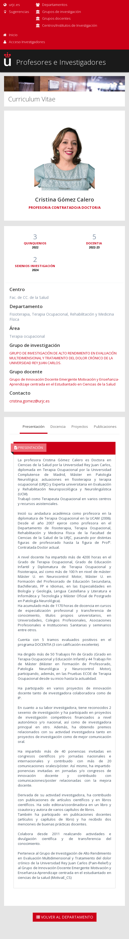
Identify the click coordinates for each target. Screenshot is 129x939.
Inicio (13, 34)
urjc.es (11, 4)
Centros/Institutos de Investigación (69, 25)
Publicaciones (105, 426)
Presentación (34, 426)
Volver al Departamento (64, 917)
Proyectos (80, 426)
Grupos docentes (56, 18)
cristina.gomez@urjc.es (29, 401)
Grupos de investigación (61, 11)
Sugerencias (16, 11)
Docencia (58, 426)
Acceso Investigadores (27, 41)
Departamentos (54, 4)
